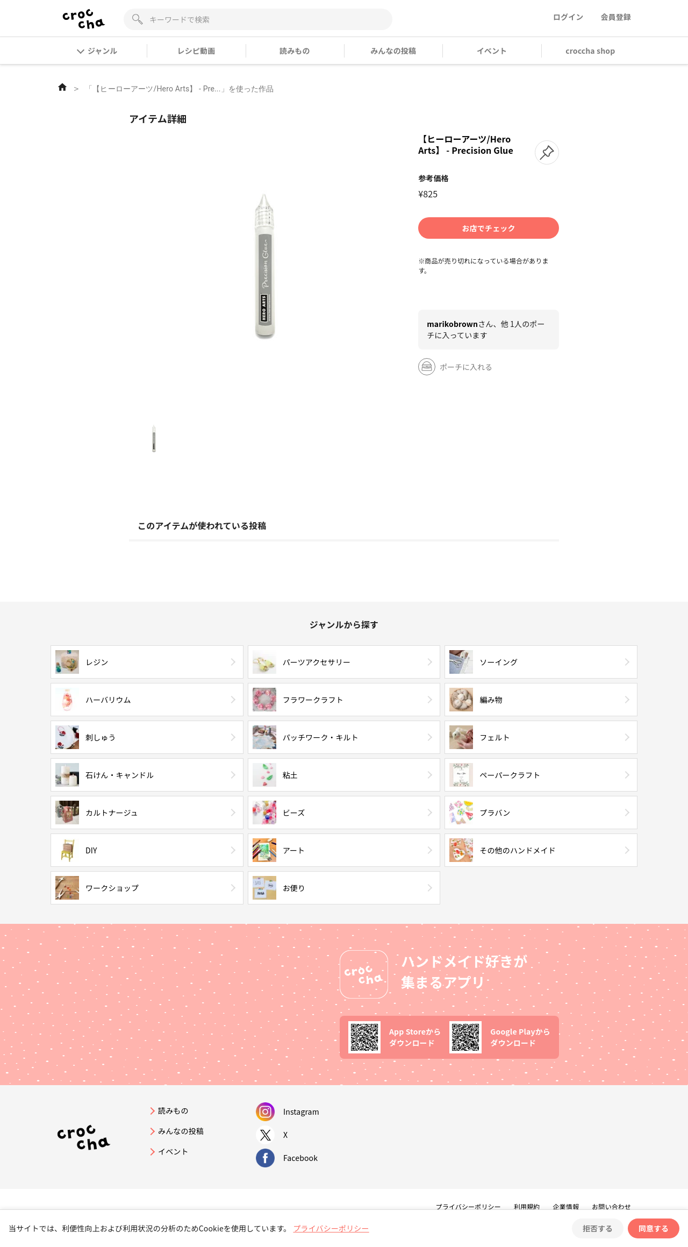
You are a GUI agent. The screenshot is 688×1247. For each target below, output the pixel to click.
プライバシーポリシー (468, 1206)
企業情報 (566, 1206)
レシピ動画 (196, 50)
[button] (547, 152)
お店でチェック (488, 228)
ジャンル (97, 50)
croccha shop (590, 50)
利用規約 (527, 1206)
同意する (654, 1228)
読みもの (295, 50)
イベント (492, 50)
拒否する (598, 1228)
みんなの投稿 (393, 50)
